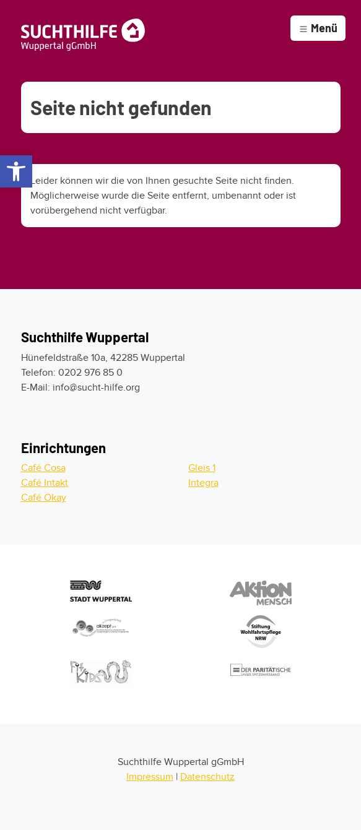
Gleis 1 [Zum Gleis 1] (201, 468)
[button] (16, 171)
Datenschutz (207, 777)
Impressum (149, 777)
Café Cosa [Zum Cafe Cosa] (43, 468)
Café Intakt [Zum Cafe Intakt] (44, 483)
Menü (317, 28)
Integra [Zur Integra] (203, 483)
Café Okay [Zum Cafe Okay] (43, 497)
